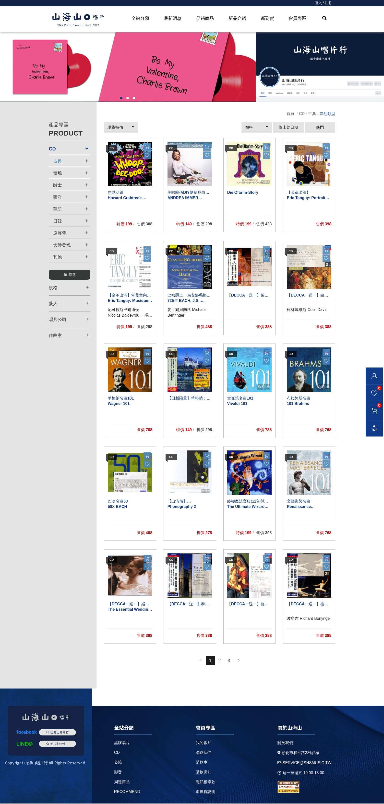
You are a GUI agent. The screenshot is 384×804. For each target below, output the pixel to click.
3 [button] (134, 98)
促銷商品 (205, 18)
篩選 (69, 275)
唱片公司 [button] (69, 319)
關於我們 (285, 743)
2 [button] (127, 98)
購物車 (374, 405)
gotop (374, 428)
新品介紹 (237, 18)
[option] (128, 67)
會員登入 (374, 376)
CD (302, 114)
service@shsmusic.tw (304, 763)
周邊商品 (122, 782)
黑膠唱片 (122, 743)
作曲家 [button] (69, 335)
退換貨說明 (205, 792)
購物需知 (203, 772)
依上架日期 (288, 128)
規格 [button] (69, 287)
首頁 (290, 114)
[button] (121, 128)
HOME (78, 19)
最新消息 (172, 18)
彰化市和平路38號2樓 (298, 753)
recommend (127, 792)
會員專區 (297, 18)
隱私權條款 (205, 782)
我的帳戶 (203, 743)
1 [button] (121, 98)
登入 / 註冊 (323, 3)
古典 (312, 114)
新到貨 (267, 18)
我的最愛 (374, 388)
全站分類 (140, 18)
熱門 (320, 128)
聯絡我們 (203, 753)
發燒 (118, 763)
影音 (118, 772)
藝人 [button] (69, 303)
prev (200, 661)
